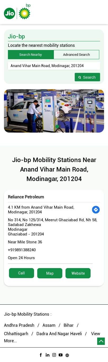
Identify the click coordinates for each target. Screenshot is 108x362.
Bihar (69, 325)
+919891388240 (22, 250)
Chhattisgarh (16, 333)
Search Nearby (30, 55)
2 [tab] (56, 126)
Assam (49, 325)
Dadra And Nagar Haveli (59, 333)
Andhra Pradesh (19, 325)
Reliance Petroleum (26, 196)
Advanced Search (76, 55)
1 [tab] (51, 126)
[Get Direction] (96, 209)
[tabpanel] (54, 111)
